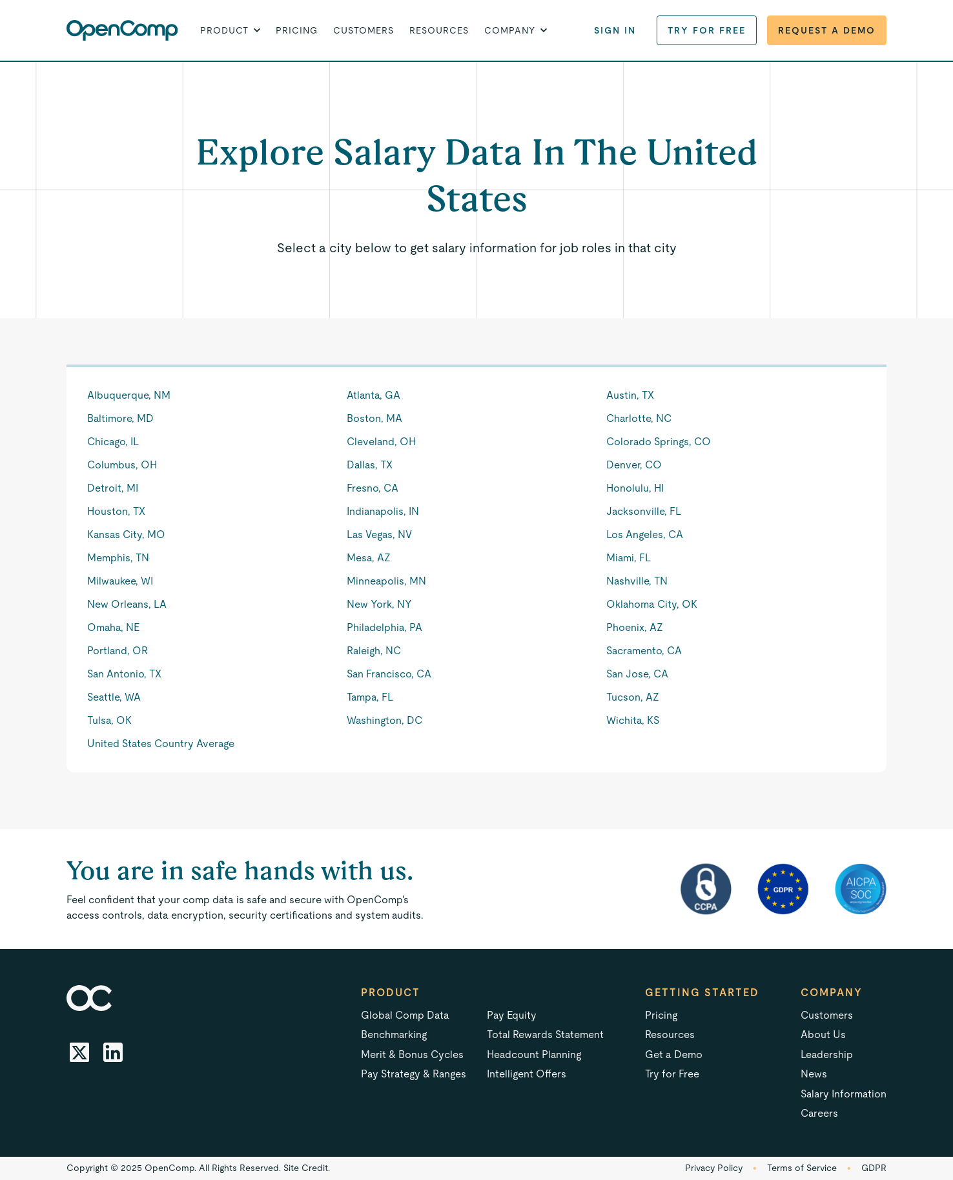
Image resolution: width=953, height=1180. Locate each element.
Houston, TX (116, 511)
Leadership (827, 1054)
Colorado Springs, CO (658, 441)
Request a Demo (827, 30)
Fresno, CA (372, 488)
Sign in (615, 30)
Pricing (297, 30)
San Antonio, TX (124, 674)
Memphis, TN (118, 558)
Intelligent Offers (526, 1074)
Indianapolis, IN (383, 511)
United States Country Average (160, 743)
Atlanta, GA (373, 395)
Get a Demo (673, 1054)
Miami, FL (628, 558)
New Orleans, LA (127, 604)
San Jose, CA (637, 674)
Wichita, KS (632, 720)
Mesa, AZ (369, 558)
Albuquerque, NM (128, 395)
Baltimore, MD (120, 418)
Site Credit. (306, 1168)
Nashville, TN (637, 581)
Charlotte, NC (638, 418)
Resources (439, 30)
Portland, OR (117, 651)
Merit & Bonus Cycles (412, 1054)
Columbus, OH (122, 465)
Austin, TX (630, 395)
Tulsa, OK (109, 720)
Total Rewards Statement (545, 1034)
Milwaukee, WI (120, 581)
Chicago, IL (113, 441)
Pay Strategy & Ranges (413, 1074)
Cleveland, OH (381, 441)
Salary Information (843, 1094)
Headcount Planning (534, 1054)
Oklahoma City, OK (651, 604)
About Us (823, 1034)
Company (832, 992)
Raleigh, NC (374, 651)
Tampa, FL (370, 697)
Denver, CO (634, 465)
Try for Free (707, 30)
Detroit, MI (112, 488)
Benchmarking (394, 1034)
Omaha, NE (113, 627)
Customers (363, 30)
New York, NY (379, 604)
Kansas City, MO (126, 534)
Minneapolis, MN (386, 581)
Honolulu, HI (635, 488)
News (814, 1074)
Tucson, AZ (632, 697)
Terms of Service (802, 1168)
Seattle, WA (114, 697)
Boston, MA (374, 418)
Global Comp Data (405, 1015)
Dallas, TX (370, 465)
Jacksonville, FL (643, 511)
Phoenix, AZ (634, 627)
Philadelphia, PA (384, 627)
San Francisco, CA (389, 674)
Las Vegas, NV (379, 534)
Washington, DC (384, 720)
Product (390, 992)
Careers (819, 1113)
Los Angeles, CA (644, 534)
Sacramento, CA (644, 651)
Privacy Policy (714, 1168)
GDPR (873, 1168)
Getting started (702, 992)
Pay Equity (512, 1015)
